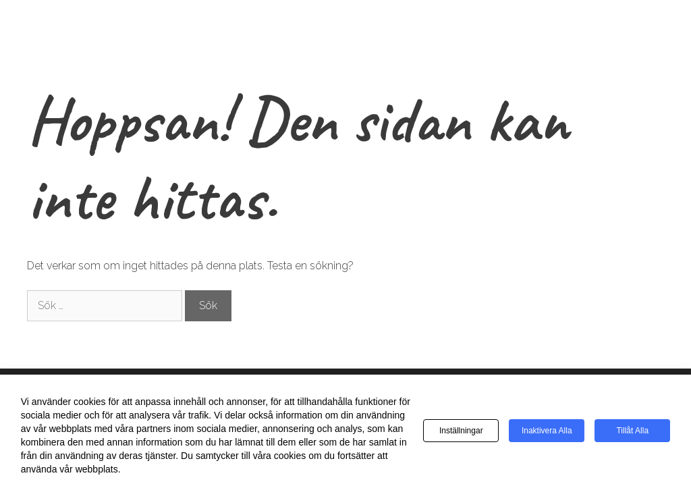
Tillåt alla (632, 430)
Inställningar (461, 430)
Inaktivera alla (547, 430)
